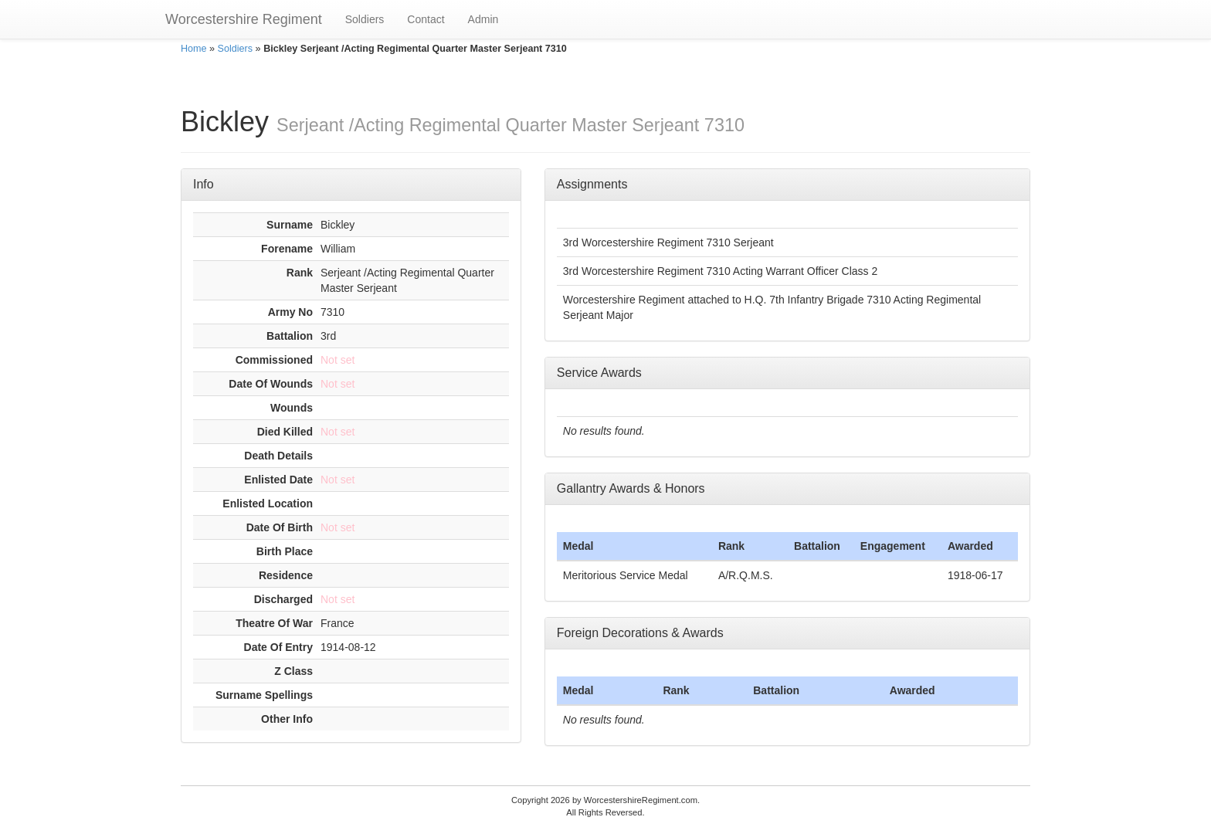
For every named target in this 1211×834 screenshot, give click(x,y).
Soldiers (365, 19)
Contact (425, 19)
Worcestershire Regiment (243, 19)
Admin (483, 19)
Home (194, 48)
